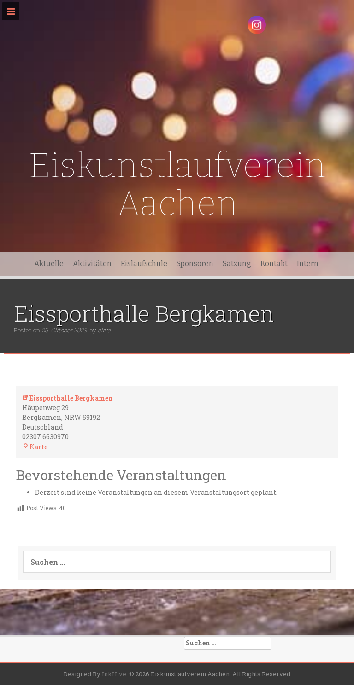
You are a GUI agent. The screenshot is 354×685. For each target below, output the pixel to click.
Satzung (237, 263)
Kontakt (274, 263)
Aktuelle (49, 263)
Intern (308, 263)
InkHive (114, 674)
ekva (104, 330)
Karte (35, 446)
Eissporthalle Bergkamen (67, 398)
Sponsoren (195, 263)
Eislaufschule (144, 263)
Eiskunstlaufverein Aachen (177, 185)
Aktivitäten (92, 263)
